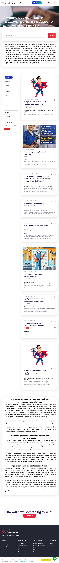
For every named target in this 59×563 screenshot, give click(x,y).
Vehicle (35, 556)
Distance (8, 77)
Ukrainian (52, 554)
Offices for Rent (37, 549)
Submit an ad (29, 515)
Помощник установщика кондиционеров (33, 275)
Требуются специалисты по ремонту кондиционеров (35, 300)
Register (51, 2)
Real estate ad (22, 554)
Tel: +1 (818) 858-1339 (7, 544)
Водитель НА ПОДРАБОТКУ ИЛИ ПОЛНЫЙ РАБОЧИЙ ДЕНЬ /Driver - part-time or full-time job (37, 179)
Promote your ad (22, 547)
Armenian (52, 547)
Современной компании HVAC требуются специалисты (35, 103)
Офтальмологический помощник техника (36, 227)
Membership (21, 543)
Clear (6, 129)
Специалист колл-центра (34, 203)
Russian (52, 545)
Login (46, 2)
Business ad (21, 552)
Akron (7, 85)
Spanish (52, 552)
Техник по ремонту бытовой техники (35, 153)
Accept (46, 560)
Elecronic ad (21, 549)
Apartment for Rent (38, 543)
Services (35, 554)
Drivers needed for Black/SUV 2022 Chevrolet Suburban (35, 324)
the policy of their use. (27, 561)
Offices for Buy (37, 547)
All (6, 95)
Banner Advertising (23, 545)
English (51, 543)
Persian (51, 556)
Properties (35, 552)
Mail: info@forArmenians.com (9, 546)
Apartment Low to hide (39, 545)
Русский (8, 116)
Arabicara (52, 549)
